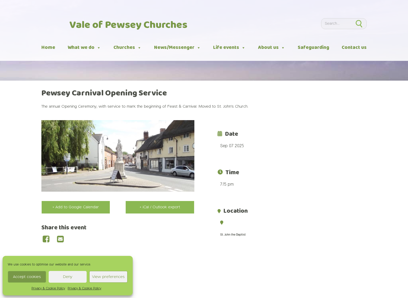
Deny (67, 277)
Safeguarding (313, 47)
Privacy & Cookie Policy (48, 288)
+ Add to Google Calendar (76, 207)
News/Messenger (177, 48)
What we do (84, 48)
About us (271, 48)
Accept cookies (27, 277)
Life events (229, 48)
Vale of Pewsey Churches (128, 25)
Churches (127, 48)
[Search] (336, 24)
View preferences (108, 277)
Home (48, 47)
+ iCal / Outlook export (160, 207)
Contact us (354, 47)
